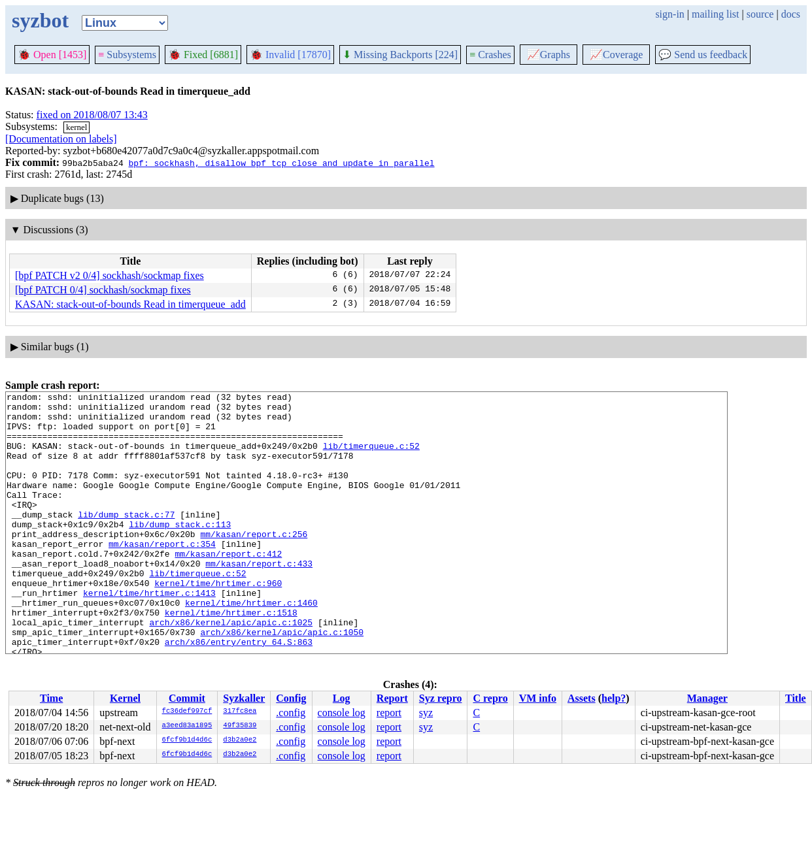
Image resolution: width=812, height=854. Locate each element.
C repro (490, 698)
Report (392, 698)
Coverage (616, 54)
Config (291, 698)
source (760, 14)
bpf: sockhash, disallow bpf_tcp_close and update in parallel (281, 163)
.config (290, 712)
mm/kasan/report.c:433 (259, 598)
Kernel (125, 698)
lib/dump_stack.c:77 (126, 540)
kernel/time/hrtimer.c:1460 (251, 645)
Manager (707, 698)
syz (426, 712)
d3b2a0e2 (239, 740)
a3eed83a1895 (187, 726)
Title (795, 698)
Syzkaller (244, 698)
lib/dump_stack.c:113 (180, 551)
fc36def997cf (187, 711)
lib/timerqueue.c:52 (371, 457)
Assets (581, 698)
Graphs (548, 54)
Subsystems (127, 54)
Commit (187, 698)
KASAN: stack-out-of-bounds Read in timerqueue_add (130, 304)
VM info (537, 698)
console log (341, 712)
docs (790, 14)
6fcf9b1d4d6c (187, 740)
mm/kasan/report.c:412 (228, 587)
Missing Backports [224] (400, 54)
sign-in (669, 14)
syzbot (40, 20)
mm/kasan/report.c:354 (162, 575)
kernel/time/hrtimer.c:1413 (149, 634)
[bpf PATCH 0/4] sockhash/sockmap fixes (103, 289)
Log (341, 698)
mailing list (715, 14)
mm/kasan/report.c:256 (253, 563)
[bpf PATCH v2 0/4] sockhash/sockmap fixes (109, 275)
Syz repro (440, 698)
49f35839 (239, 726)
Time (51, 698)
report (389, 712)
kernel (76, 127)
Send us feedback (702, 54)
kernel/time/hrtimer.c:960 (218, 622)
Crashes (490, 54)
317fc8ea (239, 711)
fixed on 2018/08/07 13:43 (92, 114)
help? (613, 698)
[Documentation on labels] (61, 138)
